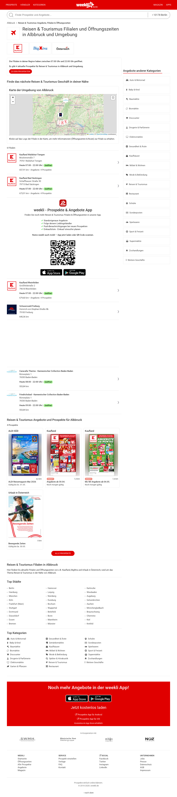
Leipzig (50, 592)
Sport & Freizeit (134, 231)
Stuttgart (12, 608)
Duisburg (51, 600)
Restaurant (132, 194)
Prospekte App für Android (88, 714)
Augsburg (90, 596)
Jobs (142, 758)
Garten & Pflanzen (17, 666)
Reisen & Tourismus (136, 184)
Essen (11, 619)
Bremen (11, 623)
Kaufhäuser (133, 156)
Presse (143, 761)
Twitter (102, 761)
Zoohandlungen (134, 250)
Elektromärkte (134, 137)
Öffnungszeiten (25, 761)
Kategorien (39, 5)
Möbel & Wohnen (135, 165)
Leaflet (90, 134)
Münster (50, 623)
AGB (142, 767)
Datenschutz (146, 764)
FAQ (60, 764)
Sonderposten (134, 212)
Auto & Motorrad (135, 80)
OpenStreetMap (102, 134)
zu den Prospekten (20, 71)
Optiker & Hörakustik (57, 658)
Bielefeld (51, 612)
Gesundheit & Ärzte (136, 146)
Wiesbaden (91, 592)
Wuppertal (51, 608)
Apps (168, 5)
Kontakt (62, 767)
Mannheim (52, 619)
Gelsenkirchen (92, 600)
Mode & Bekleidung (136, 175)
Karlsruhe (90, 588)
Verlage (62, 761)
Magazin (158, 5)
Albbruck (11, 23)
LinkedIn (103, 767)
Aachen (89, 604)
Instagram (104, 764)
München (12, 596)
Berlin (95, 7)
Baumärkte (132, 99)
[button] (113, 98)
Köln (10, 600)
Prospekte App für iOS (88, 719)
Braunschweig (92, 612)
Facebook (103, 758)
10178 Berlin (159, 14)
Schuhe (131, 203)
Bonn (49, 616)
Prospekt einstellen (67, 758)
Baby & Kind (133, 89)
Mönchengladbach (94, 608)
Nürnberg (51, 596)
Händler (25, 5)
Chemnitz (90, 616)
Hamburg (12, 592)
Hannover (51, 588)
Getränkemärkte (55, 643)
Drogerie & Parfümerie (137, 127)
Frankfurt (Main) (15, 604)
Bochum (50, 604)
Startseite (22, 758)
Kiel (87, 619)
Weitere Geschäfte (135, 260)
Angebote (22, 767)
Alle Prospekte (63, 553)
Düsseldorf (13, 616)
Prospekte (11, 5)
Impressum (145, 770)
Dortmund (12, 612)
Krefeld (89, 623)
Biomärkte (132, 108)
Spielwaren (133, 222)
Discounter (132, 118)
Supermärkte (133, 241)
